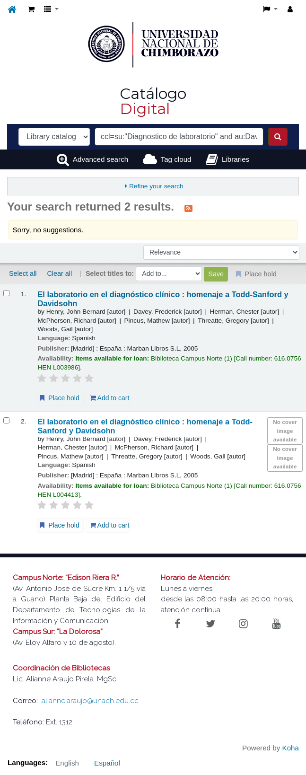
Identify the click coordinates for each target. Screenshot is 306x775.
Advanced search (100, 159)
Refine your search (156, 186)
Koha (290, 748)
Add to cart (110, 398)
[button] (31, 9)
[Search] (278, 137)
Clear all (59, 273)
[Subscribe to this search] (188, 208)
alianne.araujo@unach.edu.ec (90, 700)
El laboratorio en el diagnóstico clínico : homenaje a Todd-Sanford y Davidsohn (162, 298)
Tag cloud (176, 159)
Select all (22, 273)
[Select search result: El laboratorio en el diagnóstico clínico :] (6, 293)
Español (107, 763)
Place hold (58, 398)
